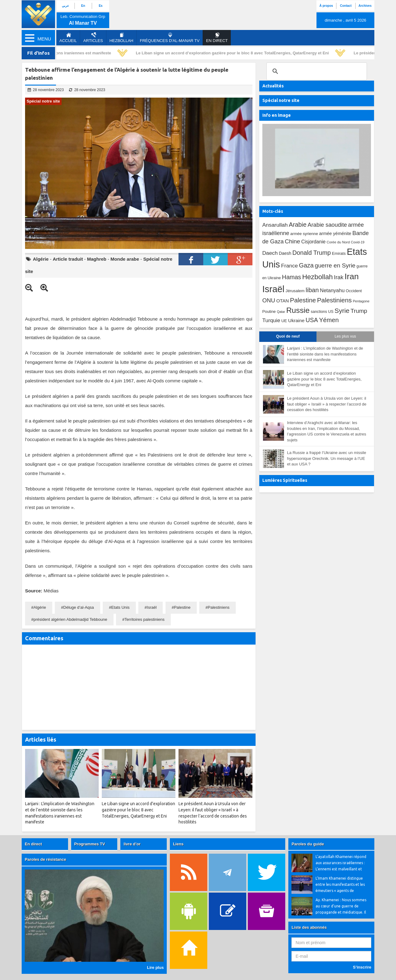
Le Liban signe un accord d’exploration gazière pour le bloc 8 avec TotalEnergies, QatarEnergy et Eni (233, 53)
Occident (354, 290)
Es (100, 5)
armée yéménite (335, 233)
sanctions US (322, 311)
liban (312, 290)
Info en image (276, 115)
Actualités (273, 85)
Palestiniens (219, 607)
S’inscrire (362, 967)
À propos (326, 5)
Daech (270, 253)
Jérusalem (295, 290)
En (83, 5)
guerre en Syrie (335, 265)
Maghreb (96, 259)
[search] (315, 71)
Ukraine (296, 320)
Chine (292, 241)
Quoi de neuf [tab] (287, 336)
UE (284, 320)
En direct (33, 844)
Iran (352, 276)
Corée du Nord (338, 242)
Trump (359, 311)
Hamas (291, 277)
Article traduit (68, 259)
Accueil (68, 37)
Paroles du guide (307, 844)
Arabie (298, 224)
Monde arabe (124, 259)
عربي (65, 5)
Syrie (341, 310)
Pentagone (361, 301)
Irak (338, 277)
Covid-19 (357, 242)
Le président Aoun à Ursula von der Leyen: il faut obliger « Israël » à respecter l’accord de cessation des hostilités (327, 404)
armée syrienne (304, 233)
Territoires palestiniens (144, 619)
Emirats (339, 253)
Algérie (41, 259)
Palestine (182, 607)
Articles (93, 37)
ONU (268, 300)
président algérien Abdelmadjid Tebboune (70, 619)
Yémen (329, 320)
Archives (365, 5)
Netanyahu (332, 290)
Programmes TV (89, 844)
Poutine (269, 311)
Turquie (271, 320)
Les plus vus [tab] (345, 336)
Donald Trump (311, 252)
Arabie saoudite (327, 224)
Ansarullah (275, 225)
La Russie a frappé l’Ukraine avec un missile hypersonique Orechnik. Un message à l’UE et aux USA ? (326, 458)
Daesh (285, 253)
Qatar (281, 311)
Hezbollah (121, 37)
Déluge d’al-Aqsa (78, 607)
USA (312, 320)
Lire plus (155, 967)
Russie (298, 310)
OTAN (282, 300)
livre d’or (131, 844)
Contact (345, 5)
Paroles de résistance (45, 859)
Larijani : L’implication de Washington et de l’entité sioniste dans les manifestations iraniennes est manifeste (325, 354)
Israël (152, 607)
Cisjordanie (313, 241)
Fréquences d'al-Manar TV (170, 37)
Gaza (306, 265)
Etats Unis (120, 607)
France (289, 266)
